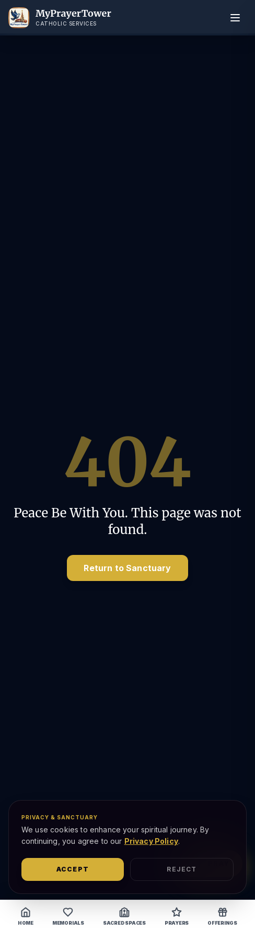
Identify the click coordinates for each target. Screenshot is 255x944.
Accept (72, 869)
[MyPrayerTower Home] (59, 17)
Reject (181, 869)
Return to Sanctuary (127, 568)
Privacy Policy (151, 841)
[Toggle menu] (235, 17)
